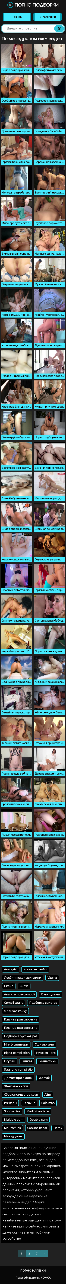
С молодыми (50, 994)
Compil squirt (13, 1002)
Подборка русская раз (20, 1036)
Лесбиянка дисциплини (22, 977)
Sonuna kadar (37, 1128)
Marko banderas (38, 1111)
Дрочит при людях (18, 1078)
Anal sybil (10, 969)
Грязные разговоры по (20, 1028)
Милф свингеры (16, 1044)
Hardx (58, 1128)
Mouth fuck (12, 1128)
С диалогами (44, 1044)
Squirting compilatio (18, 1069)
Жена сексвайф (35, 969)
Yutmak (44, 1078)
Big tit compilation (17, 1053)
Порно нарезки (33, 1270)
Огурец (9, 1061)
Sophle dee (12, 1111)
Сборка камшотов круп (21, 1094)
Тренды (17, 16)
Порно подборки (33, 5)
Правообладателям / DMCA (33, 1277)
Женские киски (16, 1086)
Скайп (8, 986)
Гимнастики (47, 1061)
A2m (47, 1094)
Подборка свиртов (43, 1002)
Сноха (24, 986)
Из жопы (10, 1103)
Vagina (52, 977)
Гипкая (27, 1061)
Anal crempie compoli (19, 994)
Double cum (39, 1119)
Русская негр (46, 1053)
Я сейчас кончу (15, 1011)
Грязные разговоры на (20, 1019)
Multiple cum (13, 1119)
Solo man (48, 1103)
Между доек (13, 1136)
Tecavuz (29, 1103)
